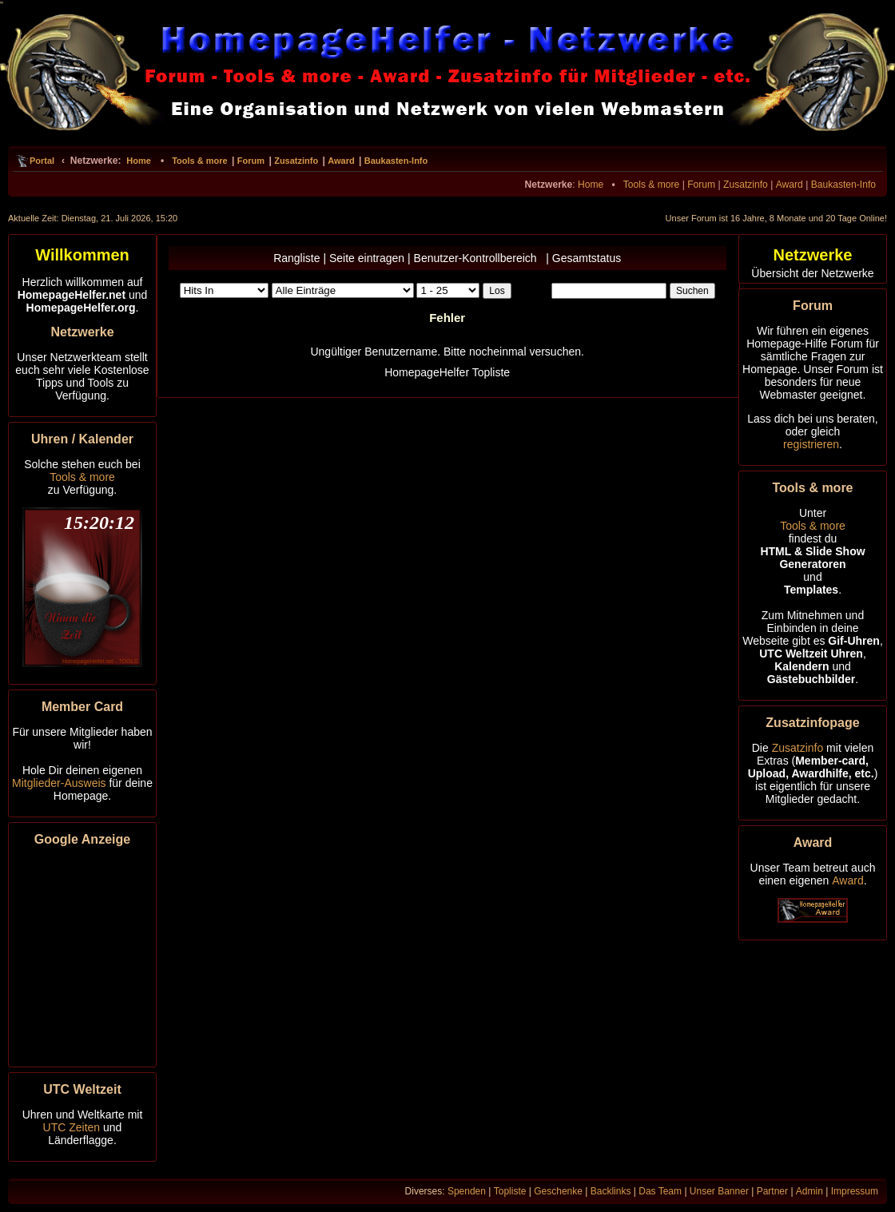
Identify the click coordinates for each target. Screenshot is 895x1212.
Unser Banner (719, 1191)
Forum (251, 160)
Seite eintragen (366, 258)
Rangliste (296, 258)
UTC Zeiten (72, 1127)
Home (138, 160)
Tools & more (199, 160)
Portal (42, 160)
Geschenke (558, 1191)
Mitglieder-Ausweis (58, 783)
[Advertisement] (82, 954)
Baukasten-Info (396, 160)
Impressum (854, 1191)
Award (341, 160)
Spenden (467, 1191)
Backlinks (611, 1191)
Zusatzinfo (296, 160)
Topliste (510, 1191)
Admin (809, 1191)
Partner (772, 1191)
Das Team (660, 1191)
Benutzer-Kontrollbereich (478, 258)
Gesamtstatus (586, 258)
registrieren (811, 444)
